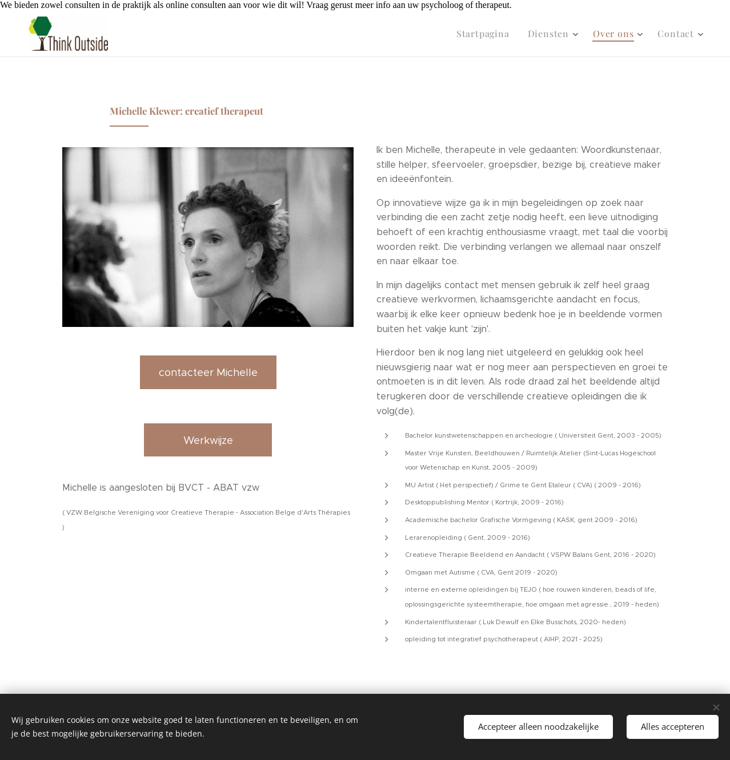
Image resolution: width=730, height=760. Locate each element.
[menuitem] (495, 33)
